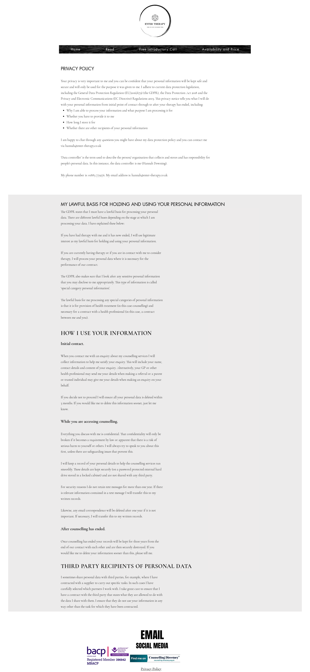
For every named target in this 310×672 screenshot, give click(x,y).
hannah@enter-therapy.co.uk (83, 146)
